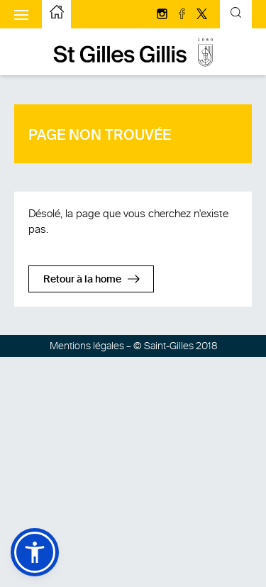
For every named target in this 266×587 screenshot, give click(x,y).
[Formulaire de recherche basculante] (236, 14)
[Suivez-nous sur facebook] (183, 15)
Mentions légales (87, 346)
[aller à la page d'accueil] (57, 14)
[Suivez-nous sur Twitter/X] (201, 15)
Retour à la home (82, 280)
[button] (34, 552)
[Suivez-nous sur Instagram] (163, 15)
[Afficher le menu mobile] (21, 14)
